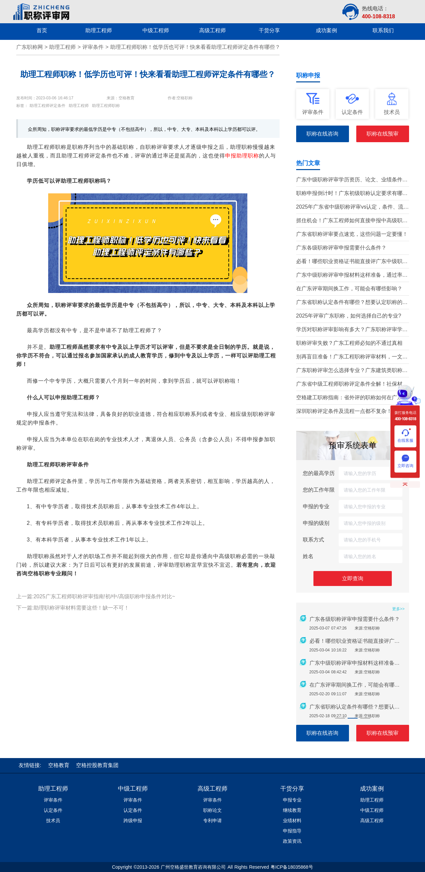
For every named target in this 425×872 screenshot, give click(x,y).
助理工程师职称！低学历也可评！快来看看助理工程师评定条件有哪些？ (195, 47)
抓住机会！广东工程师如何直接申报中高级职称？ (349, 221)
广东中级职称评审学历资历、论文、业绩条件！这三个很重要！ (352, 180)
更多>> (398, 609)
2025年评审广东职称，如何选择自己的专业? (348, 316)
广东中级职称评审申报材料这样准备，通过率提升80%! (352, 275)
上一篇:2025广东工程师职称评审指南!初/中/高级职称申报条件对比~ (95, 596)
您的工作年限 (319, 490)
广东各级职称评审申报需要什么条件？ (341, 247)
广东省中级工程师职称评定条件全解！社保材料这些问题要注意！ (352, 384)
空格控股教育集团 (97, 765)
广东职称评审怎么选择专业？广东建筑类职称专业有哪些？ (352, 370)
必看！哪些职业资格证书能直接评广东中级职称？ (349, 261)
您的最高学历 (319, 473)
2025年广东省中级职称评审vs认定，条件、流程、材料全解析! (350, 207)
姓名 (308, 556)
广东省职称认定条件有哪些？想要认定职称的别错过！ (352, 302)
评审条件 (93, 47)
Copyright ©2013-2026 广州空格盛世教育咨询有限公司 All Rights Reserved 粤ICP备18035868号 (212, 867)
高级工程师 (212, 788)
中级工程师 (133, 788)
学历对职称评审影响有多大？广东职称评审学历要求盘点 (352, 330)
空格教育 (58, 765)
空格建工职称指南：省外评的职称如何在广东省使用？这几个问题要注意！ (352, 398)
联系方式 (313, 539)
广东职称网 (29, 47)
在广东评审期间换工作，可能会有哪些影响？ (349, 288)
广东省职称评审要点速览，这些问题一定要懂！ (352, 234)
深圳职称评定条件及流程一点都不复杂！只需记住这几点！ (352, 411)
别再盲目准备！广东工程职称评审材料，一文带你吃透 (352, 357)
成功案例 (372, 788)
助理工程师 (62, 47)
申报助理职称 (242, 155)
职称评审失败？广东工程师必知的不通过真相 (349, 343)
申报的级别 (316, 523)
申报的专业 (316, 506)
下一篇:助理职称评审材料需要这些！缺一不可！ (72, 608)
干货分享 (292, 788)
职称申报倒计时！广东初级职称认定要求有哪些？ (349, 193)
